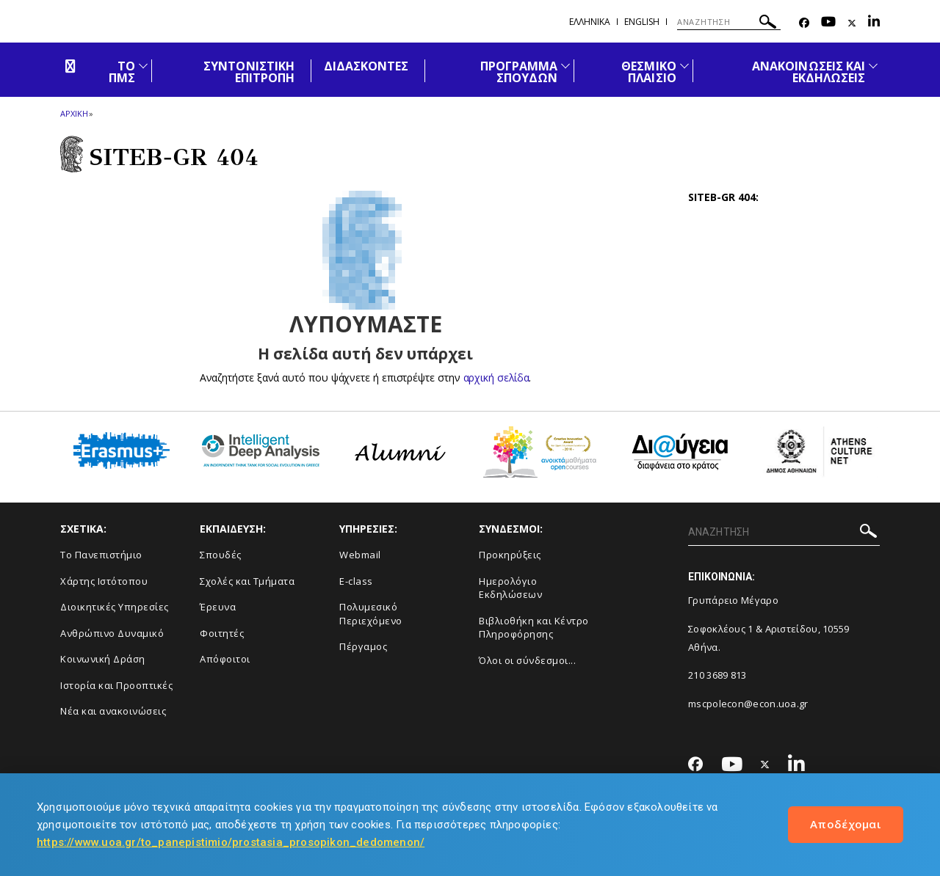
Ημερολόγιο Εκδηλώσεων (510, 588)
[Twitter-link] (851, 23)
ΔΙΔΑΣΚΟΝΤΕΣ (366, 66)
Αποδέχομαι (845, 824)
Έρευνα (218, 606)
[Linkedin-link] (874, 23)
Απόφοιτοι (225, 658)
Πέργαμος (363, 646)
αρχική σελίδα (496, 377)
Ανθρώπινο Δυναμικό (112, 633)
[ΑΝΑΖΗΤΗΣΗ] (729, 22)
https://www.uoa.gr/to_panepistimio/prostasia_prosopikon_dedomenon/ (230, 842)
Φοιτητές (222, 633)
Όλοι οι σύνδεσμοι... (527, 660)
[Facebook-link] (804, 23)
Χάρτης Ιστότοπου (104, 581)
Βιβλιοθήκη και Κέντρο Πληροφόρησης (534, 627)
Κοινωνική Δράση (102, 658)
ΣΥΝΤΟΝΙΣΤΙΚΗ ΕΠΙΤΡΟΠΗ (248, 72)
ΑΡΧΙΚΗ (73, 113)
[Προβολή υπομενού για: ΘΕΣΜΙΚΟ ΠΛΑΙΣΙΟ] (684, 66)
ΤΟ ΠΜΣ (122, 72)
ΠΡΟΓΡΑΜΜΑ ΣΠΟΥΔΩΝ (518, 72)
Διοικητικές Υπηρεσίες (114, 606)
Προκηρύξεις (510, 554)
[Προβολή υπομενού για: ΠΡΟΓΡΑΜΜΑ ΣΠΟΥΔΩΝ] (565, 66)
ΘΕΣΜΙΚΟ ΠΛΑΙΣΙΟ (648, 72)
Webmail (360, 554)
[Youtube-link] (828, 23)
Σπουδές (221, 554)
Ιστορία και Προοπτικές (116, 685)
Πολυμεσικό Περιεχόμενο (370, 613)
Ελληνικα (589, 21)
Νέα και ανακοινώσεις (113, 711)
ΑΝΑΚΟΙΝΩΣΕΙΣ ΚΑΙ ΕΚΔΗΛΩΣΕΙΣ (808, 72)
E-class (356, 581)
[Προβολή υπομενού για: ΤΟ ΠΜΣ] (143, 66)
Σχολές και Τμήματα (247, 581)
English (641, 21)
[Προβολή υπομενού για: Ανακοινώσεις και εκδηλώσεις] (873, 66)
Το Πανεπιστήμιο (101, 554)
